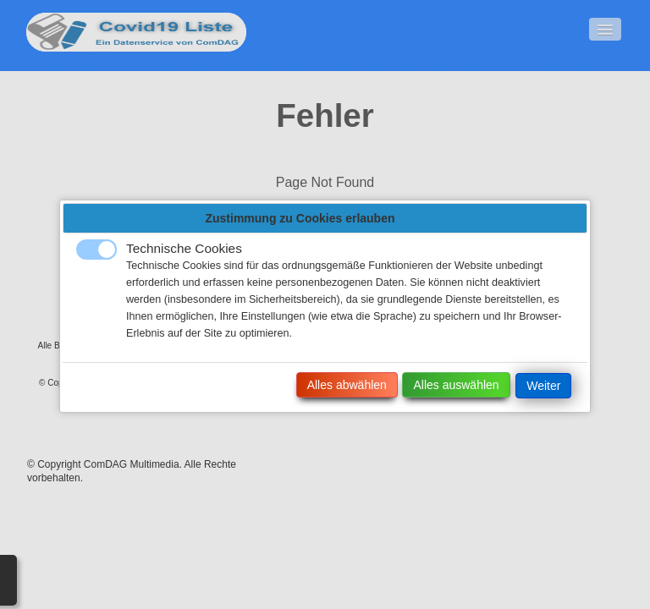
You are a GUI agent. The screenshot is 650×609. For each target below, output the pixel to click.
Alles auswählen (456, 385)
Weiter (543, 385)
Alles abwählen (347, 385)
